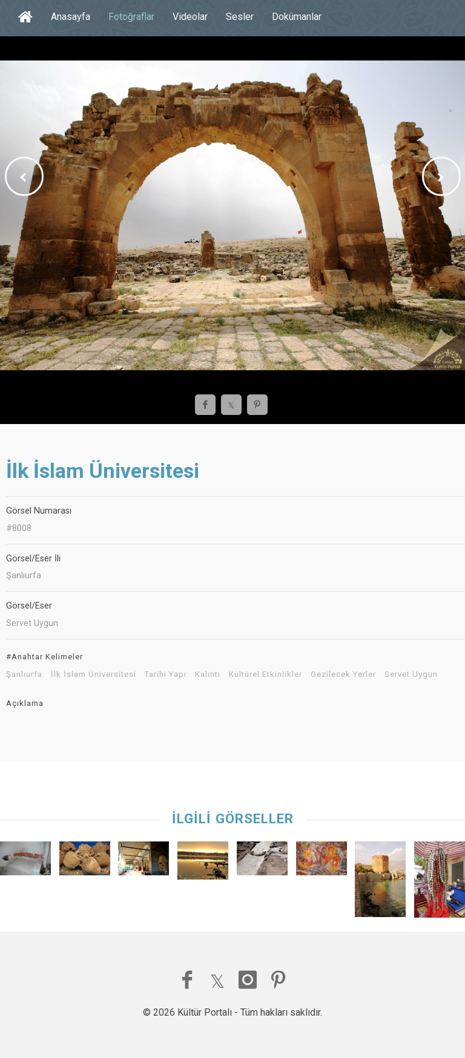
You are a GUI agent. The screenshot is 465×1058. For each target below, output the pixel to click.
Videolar (190, 16)
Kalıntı (207, 674)
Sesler (240, 16)
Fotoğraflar (131, 16)
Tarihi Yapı (165, 674)
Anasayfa (70, 16)
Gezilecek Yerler (343, 674)
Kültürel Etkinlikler (265, 674)
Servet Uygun (411, 674)
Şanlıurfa (24, 674)
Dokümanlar (297, 16)
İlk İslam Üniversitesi (93, 674)
